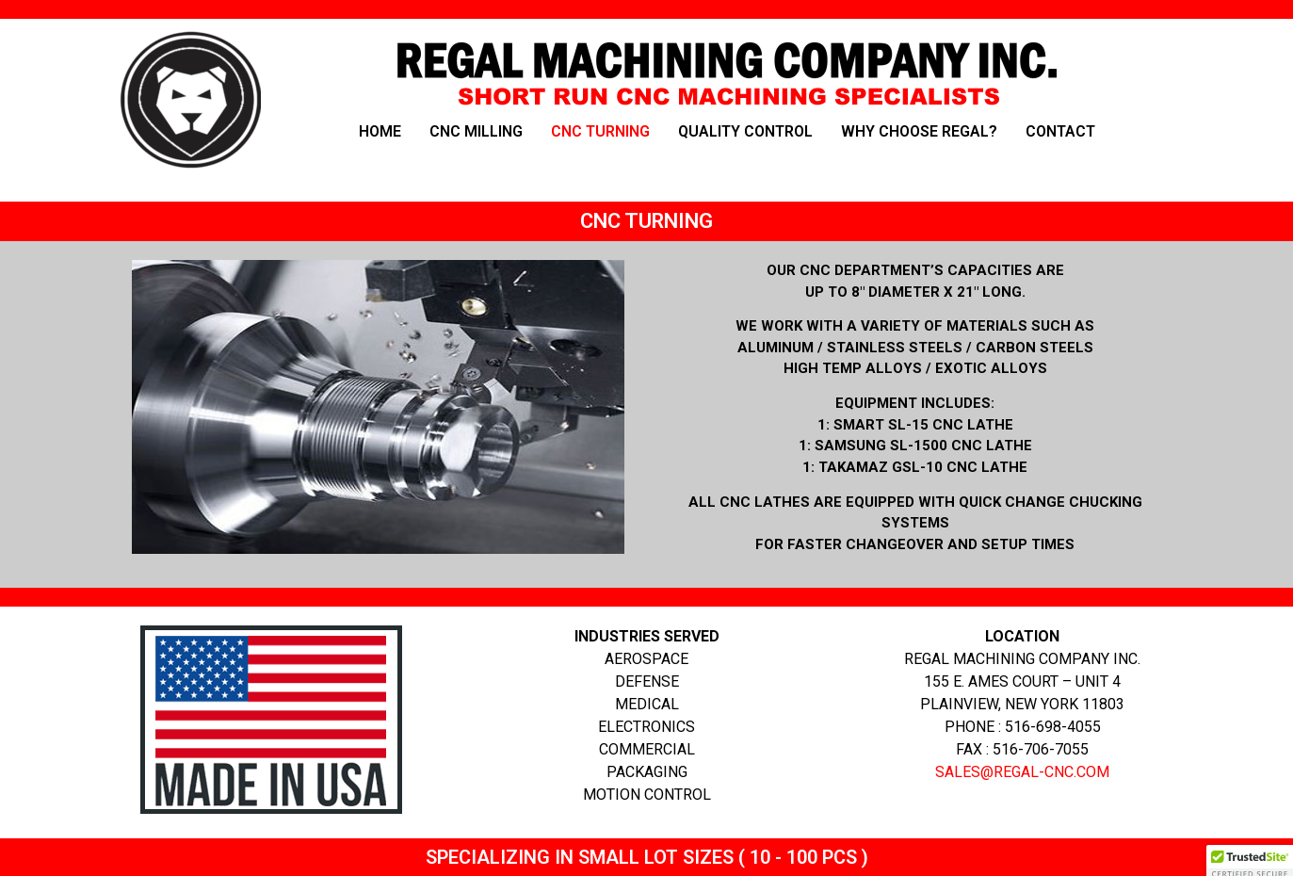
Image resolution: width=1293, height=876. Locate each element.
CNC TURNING (600, 131)
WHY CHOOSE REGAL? (919, 131)
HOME (380, 131)
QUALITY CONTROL (745, 131)
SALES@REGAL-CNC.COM (1022, 772)
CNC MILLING (476, 131)
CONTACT (1060, 131)
